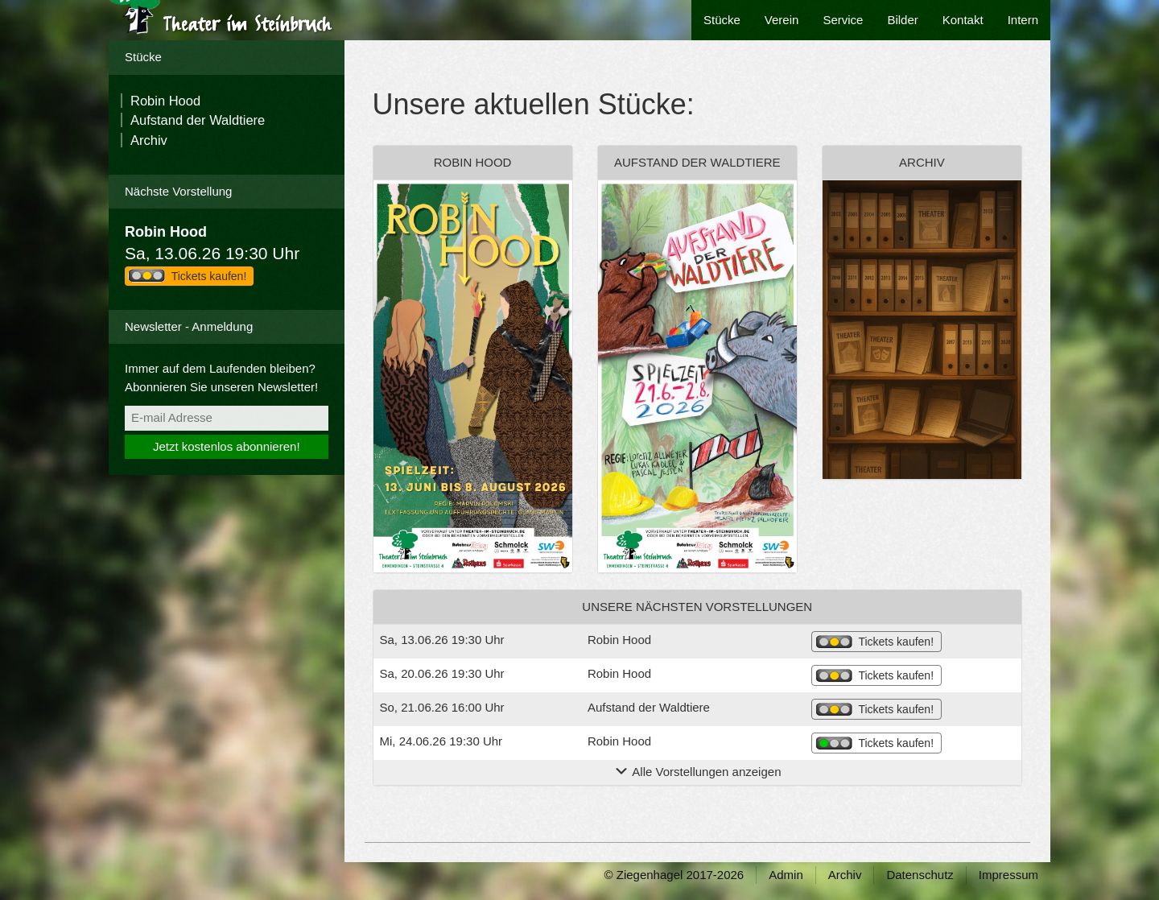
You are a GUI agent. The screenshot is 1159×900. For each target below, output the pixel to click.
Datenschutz (919, 874)
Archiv (148, 140)
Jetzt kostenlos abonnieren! (226, 446)
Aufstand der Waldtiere (197, 120)
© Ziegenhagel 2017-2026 (674, 874)
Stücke (721, 20)
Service (843, 20)
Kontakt (963, 20)
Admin (786, 874)
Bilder (902, 20)
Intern (1023, 20)
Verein (782, 20)
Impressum (1008, 874)
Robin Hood (165, 100)
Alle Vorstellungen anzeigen (697, 771)
